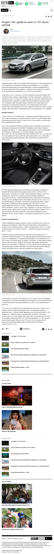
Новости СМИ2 (6, 380)
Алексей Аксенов (15, 31)
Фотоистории (6, 383)
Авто (3, 18)
